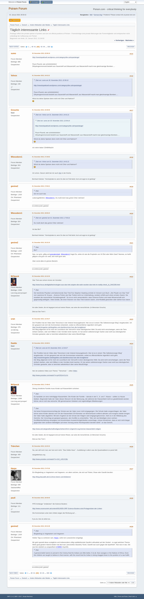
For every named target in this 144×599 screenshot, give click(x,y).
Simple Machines (28, 596)
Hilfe (115, 596)
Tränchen (15, 446)
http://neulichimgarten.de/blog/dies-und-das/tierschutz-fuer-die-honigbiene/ (59, 327)
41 (35, 47)
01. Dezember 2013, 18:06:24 (41, 213)
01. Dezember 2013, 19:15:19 (41, 242)
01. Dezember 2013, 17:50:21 (41, 186)
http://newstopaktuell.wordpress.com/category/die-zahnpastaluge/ (55, 57)
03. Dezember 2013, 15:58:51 (41, 343)
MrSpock (15, 276)
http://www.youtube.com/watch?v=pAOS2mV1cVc (50, 375)
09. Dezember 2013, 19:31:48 (41, 526)
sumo (13, 53)
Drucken (130, 46)
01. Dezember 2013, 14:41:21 (41, 75)
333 (48, 47)
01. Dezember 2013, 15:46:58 (41, 110)
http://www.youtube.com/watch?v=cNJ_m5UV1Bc (50, 459)
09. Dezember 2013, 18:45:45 (41, 497)
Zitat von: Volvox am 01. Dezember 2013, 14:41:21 (52, 115)
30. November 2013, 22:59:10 (41, 53)
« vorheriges (119, 40)
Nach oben (13, 573)
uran (13, 319)
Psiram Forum (18, 8)
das (60, 173)
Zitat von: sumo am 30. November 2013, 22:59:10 (52, 80)
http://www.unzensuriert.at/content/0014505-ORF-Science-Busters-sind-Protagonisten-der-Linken (67, 508)
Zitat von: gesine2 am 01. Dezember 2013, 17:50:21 (53, 218)
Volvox (14, 75)
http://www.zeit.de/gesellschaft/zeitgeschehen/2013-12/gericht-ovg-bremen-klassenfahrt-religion (66, 429)
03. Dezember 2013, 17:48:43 (41, 384)
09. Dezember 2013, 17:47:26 (41, 468)
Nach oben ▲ (133, 596)
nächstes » (129, 40)
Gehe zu (102, 582)
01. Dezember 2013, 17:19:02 (41, 157)
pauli (13, 498)
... (30, 47)
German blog (98, 15)
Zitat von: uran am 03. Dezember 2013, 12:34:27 (52, 348)
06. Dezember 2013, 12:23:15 (41, 446)
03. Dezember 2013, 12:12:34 (41, 276)
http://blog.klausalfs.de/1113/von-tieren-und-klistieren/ (51, 477)
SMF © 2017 (18, 596)
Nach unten (13, 46)
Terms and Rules (123, 596)
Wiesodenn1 (16, 157)
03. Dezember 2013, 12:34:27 (41, 319)
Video (75, 371)
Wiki (91, 15)
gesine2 (14, 186)
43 (41, 47)
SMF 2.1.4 (10, 596)
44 (44, 47)
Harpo (13, 468)
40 (32, 47)
